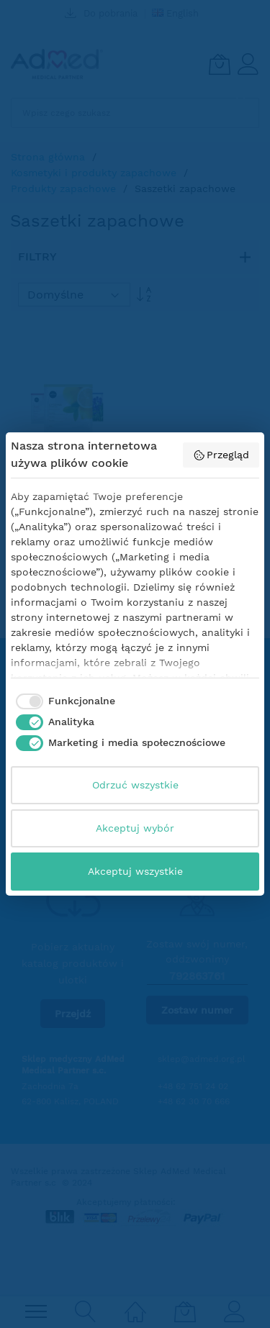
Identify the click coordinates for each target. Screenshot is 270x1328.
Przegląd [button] (221, 455)
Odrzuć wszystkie (135, 785)
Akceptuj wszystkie (135, 871)
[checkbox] (63, 701)
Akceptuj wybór (135, 828)
